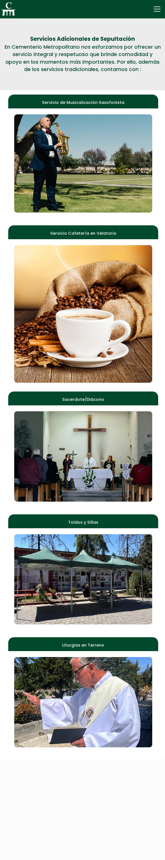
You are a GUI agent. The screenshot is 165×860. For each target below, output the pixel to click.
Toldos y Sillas (83, 522)
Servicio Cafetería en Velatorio (83, 233)
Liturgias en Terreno (83, 645)
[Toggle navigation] (157, 9)
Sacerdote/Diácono (83, 399)
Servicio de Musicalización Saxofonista (83, 102)
